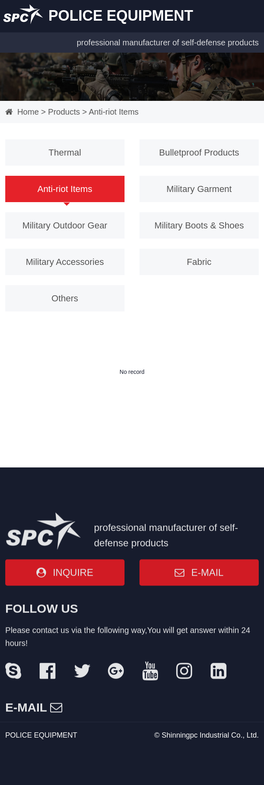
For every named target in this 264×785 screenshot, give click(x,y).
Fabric (197, 257)
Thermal (67, 151)
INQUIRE (64, 656)
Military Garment (196, 187)
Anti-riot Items (107, 111)
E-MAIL (199, 656)
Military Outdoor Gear (67, 222)
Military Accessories (67, 257)
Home (22, 111)
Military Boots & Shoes (197, 222)
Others (67, 293)
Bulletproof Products (197, 151)
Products (58, 111)
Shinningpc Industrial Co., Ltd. (210, 735)
